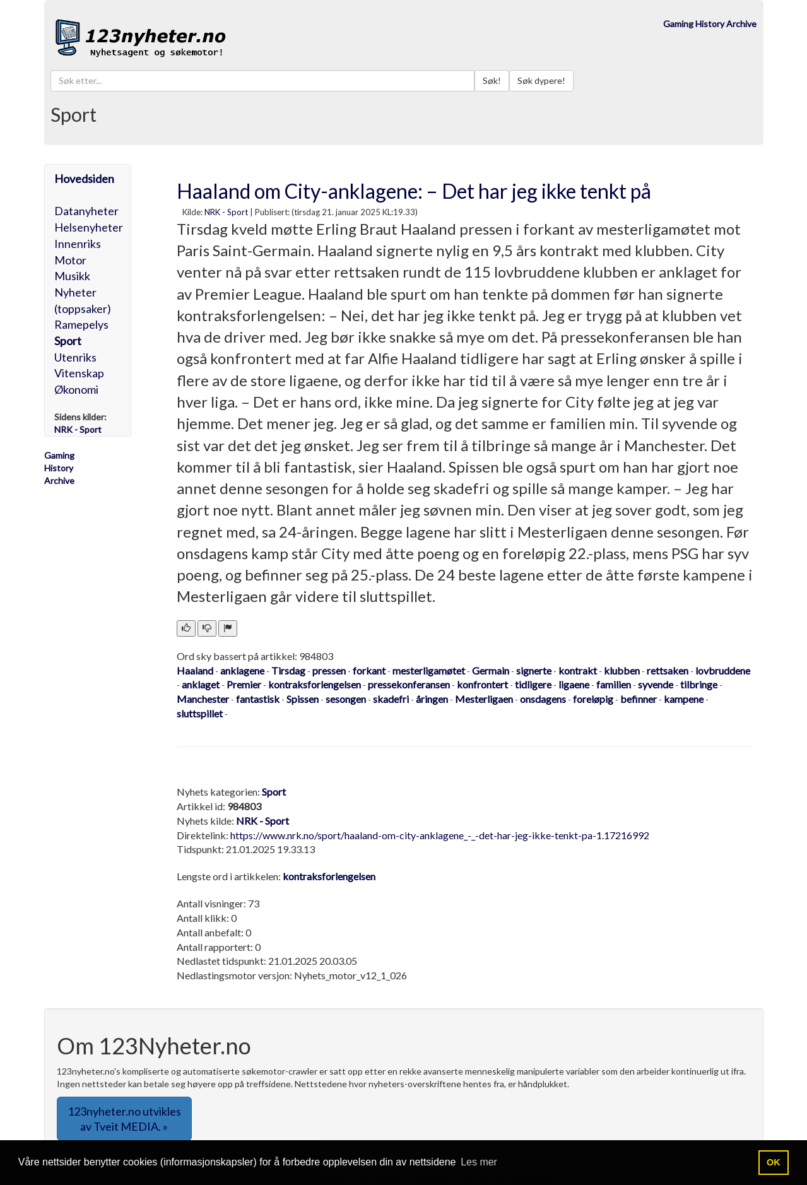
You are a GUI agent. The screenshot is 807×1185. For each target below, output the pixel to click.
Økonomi (76, 389)
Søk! (492, 80)
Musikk (72, 276)
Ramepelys (81, 324)
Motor (70, 260)
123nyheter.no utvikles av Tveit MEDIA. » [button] (124, 1118)
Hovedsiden (84, 179)
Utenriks (75, 357)
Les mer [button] (479, 1162)
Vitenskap (79, 373)
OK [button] (773, 1162)
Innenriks (77, 244)
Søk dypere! (541, 80)
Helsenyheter (88, 227)
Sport (67, 341)
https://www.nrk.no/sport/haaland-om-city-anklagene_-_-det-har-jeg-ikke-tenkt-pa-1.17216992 (439, 835)
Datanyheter (86, 211)
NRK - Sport (226, 212)
